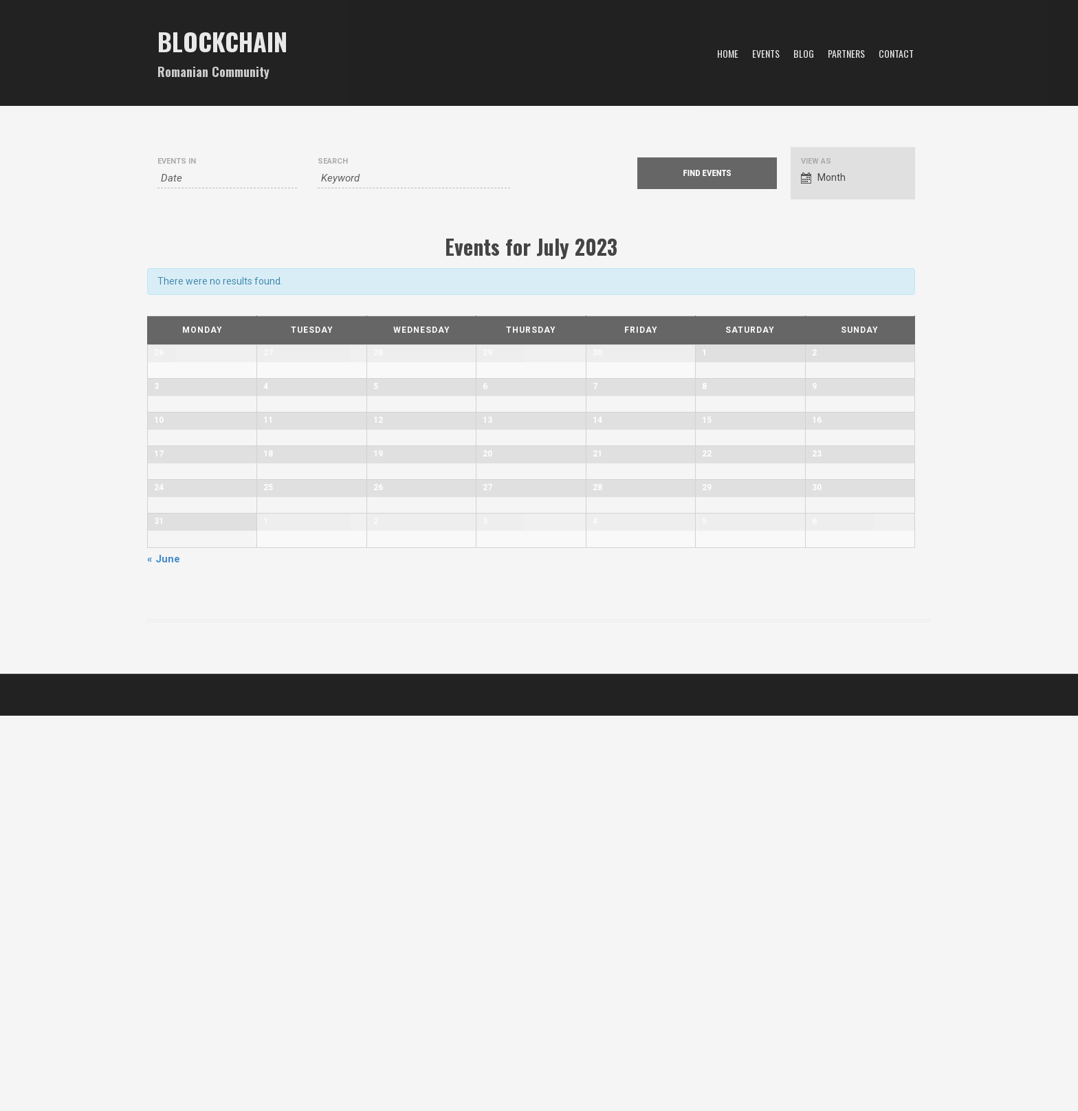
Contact (896, 53)
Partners (846, 53)
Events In (176, 161)
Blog (803, 53)
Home (727, 53)
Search (333, 161)
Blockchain (222, 41)
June (163, 954)
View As (816, 161)
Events (766, 53)
